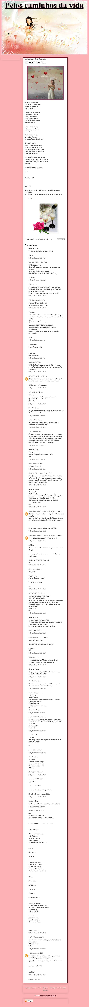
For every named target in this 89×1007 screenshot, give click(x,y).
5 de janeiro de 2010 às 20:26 (37, 797)
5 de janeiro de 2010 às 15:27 (37, 653)
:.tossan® (32, 801)
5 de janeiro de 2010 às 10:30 (37, 459)
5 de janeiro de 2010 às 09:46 (37, 415)
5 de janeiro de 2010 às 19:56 (37, 752)
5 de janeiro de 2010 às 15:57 (37, 665)
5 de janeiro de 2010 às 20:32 (37, 806)
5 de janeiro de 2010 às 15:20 (37, 633)
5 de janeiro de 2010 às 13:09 (37, 589)
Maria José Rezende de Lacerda (38, 473)
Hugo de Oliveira (34, 463)
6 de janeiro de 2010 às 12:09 (37, 975)
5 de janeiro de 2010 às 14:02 (37, 613)
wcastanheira (33, 362)
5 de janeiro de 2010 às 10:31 (37, 469)
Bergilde (31, 657)
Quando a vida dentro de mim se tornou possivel (43, 511)
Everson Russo (33, 420)
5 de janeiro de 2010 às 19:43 (37, 712)
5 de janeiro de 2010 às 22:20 (37, 933)
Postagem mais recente (33, 988)
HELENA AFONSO (35, 717)
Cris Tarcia (32, 735)
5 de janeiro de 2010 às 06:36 (37, 358)
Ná (30, 650)
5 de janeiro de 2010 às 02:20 (37, 308)
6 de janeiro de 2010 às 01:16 (37, 948)
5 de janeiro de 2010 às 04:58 (37, 340)
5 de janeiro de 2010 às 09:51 (37, 427)
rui (30, 545)
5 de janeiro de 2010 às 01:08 (37, 296)
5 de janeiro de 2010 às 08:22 (37, 388)
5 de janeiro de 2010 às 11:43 (37, 565)
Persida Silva (33, 681)
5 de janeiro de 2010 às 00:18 (37, 258)
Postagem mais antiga (58, 988)
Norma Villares (33, 693)
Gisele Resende (33, 569)
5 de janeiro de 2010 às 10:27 (37, 445)
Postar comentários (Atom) (48, 996)
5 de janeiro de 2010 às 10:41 (37, 485)
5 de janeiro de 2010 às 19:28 (37, 688)
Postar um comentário (33, 979)
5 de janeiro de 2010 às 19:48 (37, 730)
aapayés (31, 344)
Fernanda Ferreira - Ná (36, 637)
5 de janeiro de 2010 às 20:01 (37, 775)
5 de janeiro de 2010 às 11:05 (37, 531)
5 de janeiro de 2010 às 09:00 (37, 404)
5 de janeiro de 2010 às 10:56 (37, 507)
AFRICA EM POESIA (35, 811)
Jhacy (30, 284)
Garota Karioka (33, 392)
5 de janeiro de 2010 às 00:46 (37, 280)
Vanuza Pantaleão (34, 779)
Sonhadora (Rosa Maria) (36, 262)
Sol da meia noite (34, 953)
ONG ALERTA (33, 431)
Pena (30, 312)
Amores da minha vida (35, 376)
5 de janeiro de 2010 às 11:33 (37, 541)
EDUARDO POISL (34, 300)
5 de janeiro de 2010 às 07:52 (37, 372)
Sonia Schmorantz (34, 937)
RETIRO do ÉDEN (34, 593)
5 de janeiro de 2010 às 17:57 (37, 677)
